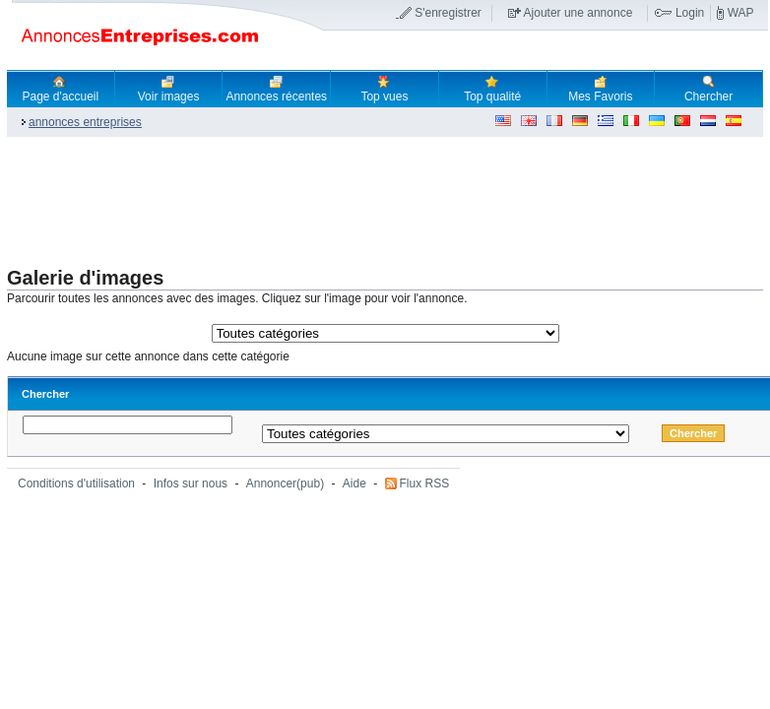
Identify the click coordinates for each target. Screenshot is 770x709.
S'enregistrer (448, 13)
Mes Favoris (600, 88)
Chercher (708, 88)
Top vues (384, 88)
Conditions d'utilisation (76, 483)
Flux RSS (425, 483)
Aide (354, 483)
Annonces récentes (276, 88)
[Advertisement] (365, 203)
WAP (741, 13)
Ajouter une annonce (578, 13)
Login (689, 13)
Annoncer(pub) (285, 483)
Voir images (169, 88)
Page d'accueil (61, 88)
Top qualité (492, 88)
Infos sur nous (190, 483)
